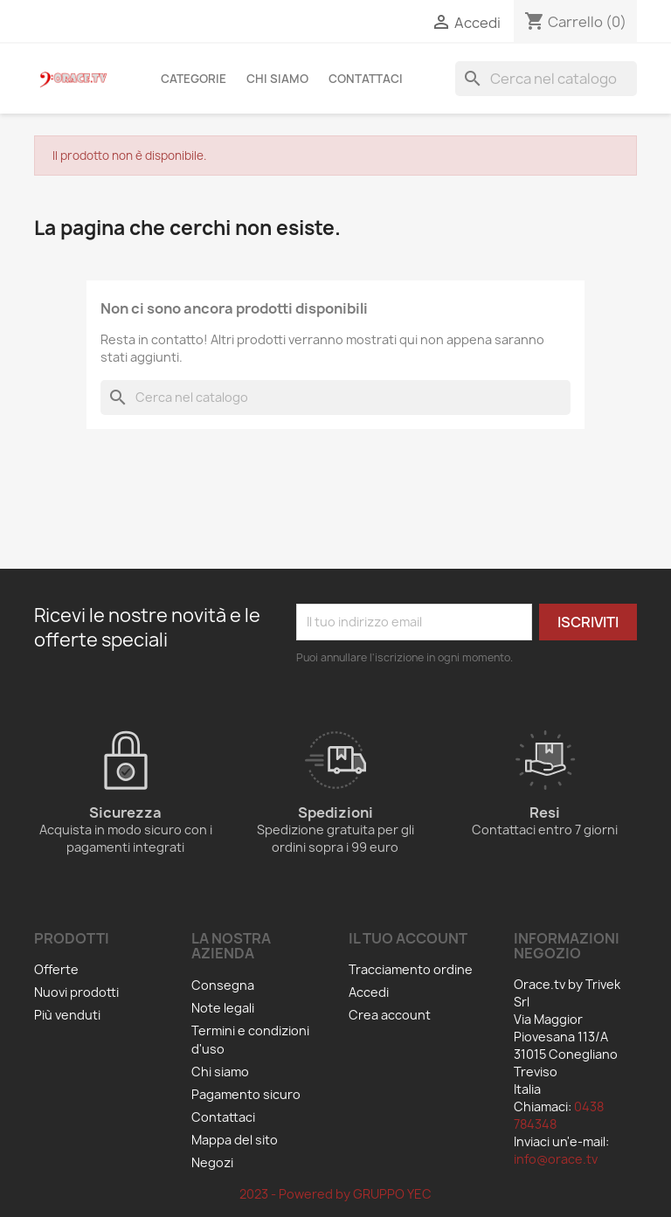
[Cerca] (546, 78)
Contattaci (366, 78)
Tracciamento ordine (411, 969)
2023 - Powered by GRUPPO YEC (335, 1194)
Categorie (193, 78)
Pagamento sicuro (246, 1094)
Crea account (390, 1014)
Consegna (222, 985)
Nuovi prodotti (76, 992)
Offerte (56, 969)
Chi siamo (277, 78)
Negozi (212, 1162)
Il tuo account (408, 938)
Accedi (369, 992)
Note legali (222, 1007)
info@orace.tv (556, 1159)
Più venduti (67, 1014)
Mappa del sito (234, 1139)
